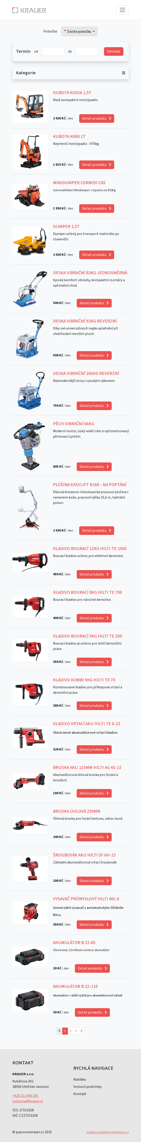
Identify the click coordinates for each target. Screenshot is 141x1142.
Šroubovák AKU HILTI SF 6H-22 (84, 855)
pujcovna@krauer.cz (27, 1101)
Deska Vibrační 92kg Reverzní (85, 321)
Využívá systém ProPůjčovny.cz (108, 1132)
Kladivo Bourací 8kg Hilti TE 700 (87, 592)
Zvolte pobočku (78, 31)
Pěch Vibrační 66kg (73, 424)
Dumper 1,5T (66, 226)
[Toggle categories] (125, 73)
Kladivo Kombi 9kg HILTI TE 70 (84, 680)
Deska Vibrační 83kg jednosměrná (90, 273)
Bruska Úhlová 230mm (76, 811)
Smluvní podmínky (87, 1086)
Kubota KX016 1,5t (72, 93)
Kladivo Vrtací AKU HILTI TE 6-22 (86, 724)
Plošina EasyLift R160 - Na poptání (90, 485)
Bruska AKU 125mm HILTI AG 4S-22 (87, 767)
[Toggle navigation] (122, 9)
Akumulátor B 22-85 (74, 943)
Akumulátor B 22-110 (75, 986)
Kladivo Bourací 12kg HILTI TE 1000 (90, 548)
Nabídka (79, 1079)
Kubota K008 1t (69, 136)
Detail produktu (96, 118)
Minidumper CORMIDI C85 (79, 183)
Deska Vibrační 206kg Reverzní (86, 373)
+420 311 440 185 (25, 1095)
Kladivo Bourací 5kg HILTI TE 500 (87, 636)
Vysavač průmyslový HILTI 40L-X (86, 899)
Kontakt (79, 1093)
